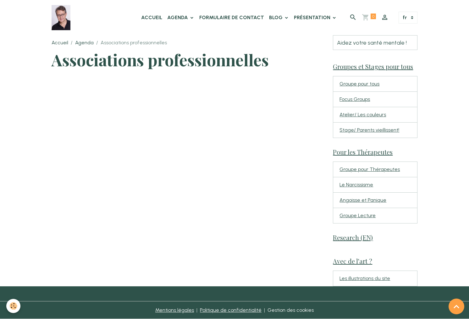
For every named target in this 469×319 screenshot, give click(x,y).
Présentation (313, 17)
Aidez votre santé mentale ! (372, 42)
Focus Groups (354, 99)
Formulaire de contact (231, 17)
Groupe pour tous (359, 84)
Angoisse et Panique (362, 200)
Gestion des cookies (291, 310)
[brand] (62, 17)
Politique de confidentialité (231, 310)
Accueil (151, 17)
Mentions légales (174, 310)
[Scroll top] (456, 306)
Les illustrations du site (364, 278)
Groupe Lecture (357, 215)
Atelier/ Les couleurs (362, 115)
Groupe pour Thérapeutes (369, 169)
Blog (276, 17)
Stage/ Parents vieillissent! (369, 130)
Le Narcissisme (356, 185)
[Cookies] (13, 306)
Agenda (178, 17)
